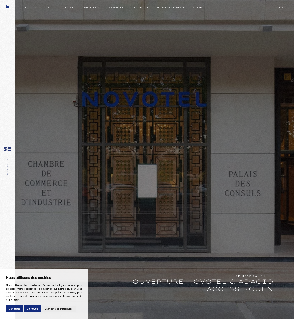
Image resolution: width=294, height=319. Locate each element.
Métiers (68, 7)
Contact (198, 7)
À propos (30, 7)
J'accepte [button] (14, 308)
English (280, 8)
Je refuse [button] (32, 308)
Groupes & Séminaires (170, 7)
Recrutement (116, 7)
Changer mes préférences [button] (59, 308)
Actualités (141, 7)
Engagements (90, 7)
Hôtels (49, 7)
